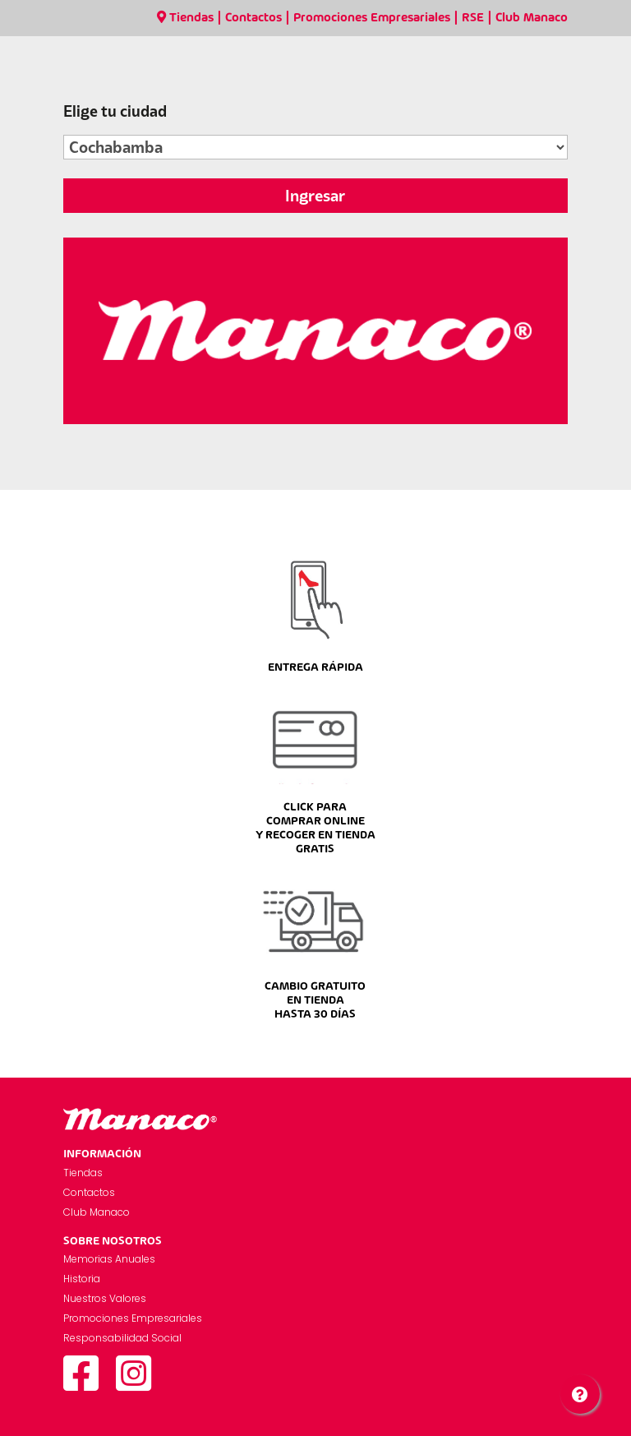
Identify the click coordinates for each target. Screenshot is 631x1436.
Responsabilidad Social (122, 1338)
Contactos (253, 18)
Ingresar (315, 196)
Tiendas (185, 18)
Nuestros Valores (104, 1298)
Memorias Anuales (109, 1259)
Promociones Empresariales (371, 18)
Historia (81, 1279)
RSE (473, 18)
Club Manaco (531, 18)
